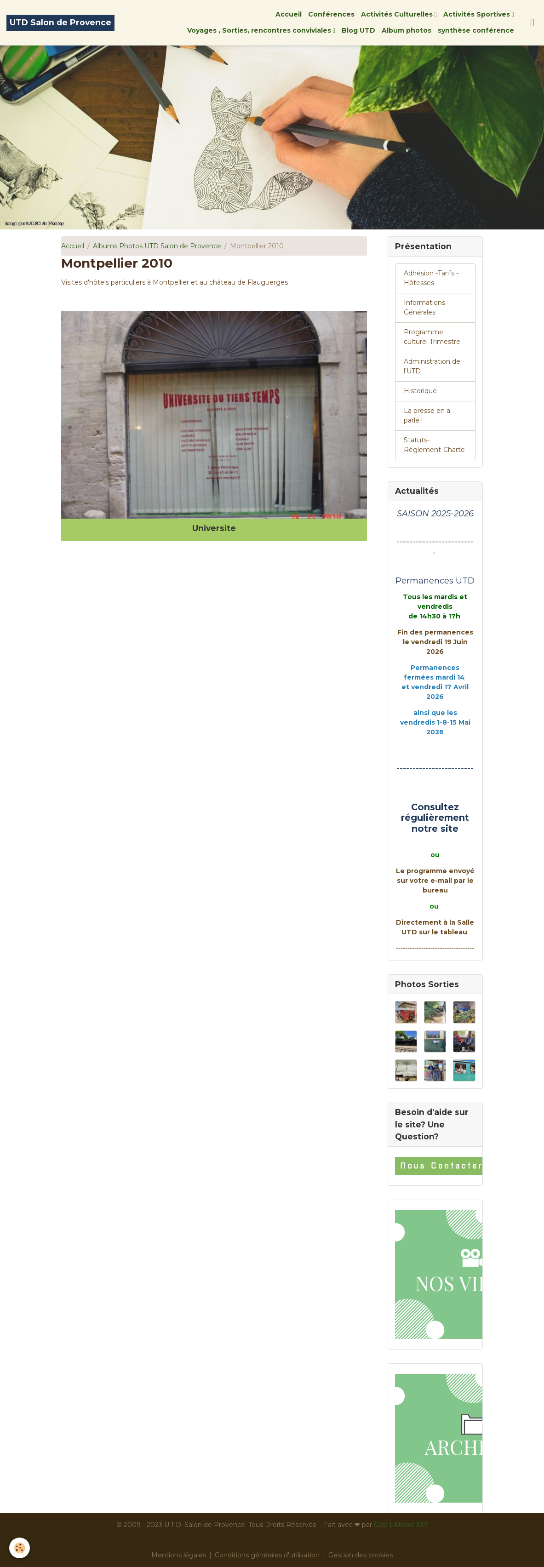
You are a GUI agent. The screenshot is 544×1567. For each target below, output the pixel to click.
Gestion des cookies (360, 1555)
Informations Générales (424, 307)
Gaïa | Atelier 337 (401, 1525)
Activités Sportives (477, 14)
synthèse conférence (476, 30)
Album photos (406, 30)
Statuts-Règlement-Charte (434, 445)
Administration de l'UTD (432, 366)
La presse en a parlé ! (427, 415)
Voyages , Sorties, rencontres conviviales (260, 30)
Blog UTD (358, 30)
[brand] (60, 23)
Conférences (331, 14)
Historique (420, 391)
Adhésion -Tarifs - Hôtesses (431, 278)
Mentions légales (178, 1555)
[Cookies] (19, 1548)
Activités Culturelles (398, 14)
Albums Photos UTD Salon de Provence (157, 246)
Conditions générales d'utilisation (267, 1555)
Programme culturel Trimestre (432, 337)
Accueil (288, 14)
